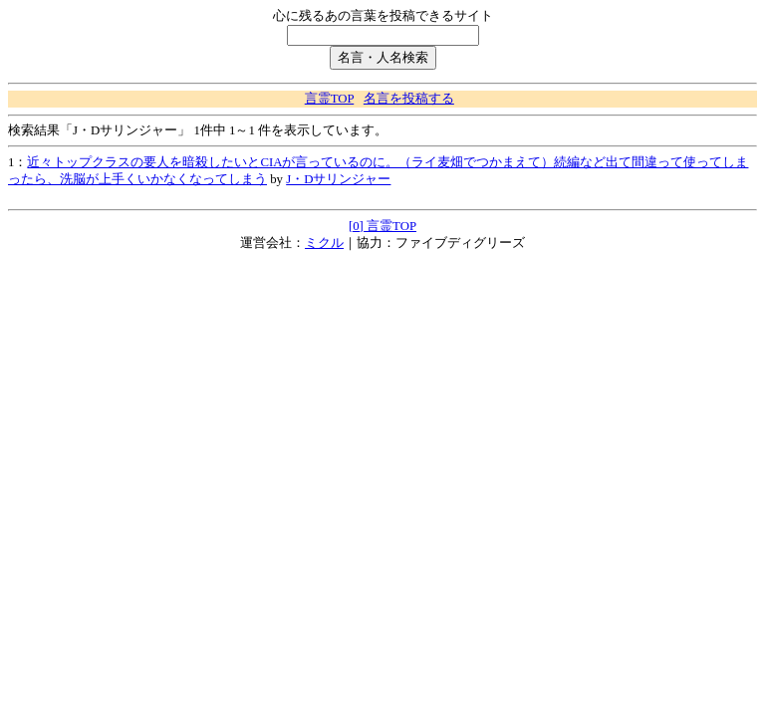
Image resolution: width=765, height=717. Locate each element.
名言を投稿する (409, 99)
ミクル (324, 243)
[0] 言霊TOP (382, 226)
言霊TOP (329, 99)
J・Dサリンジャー (338, 179)
